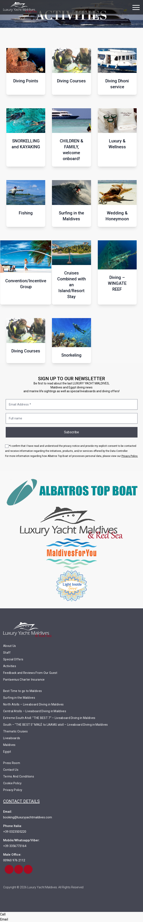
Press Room (11, 763)
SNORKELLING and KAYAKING (26, 143)
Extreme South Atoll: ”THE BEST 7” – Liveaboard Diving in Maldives (49, 718)
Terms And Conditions (18, 776)
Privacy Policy (12, 790)
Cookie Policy (12, 783)
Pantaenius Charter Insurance (24, 679)
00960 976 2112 (14, 860)
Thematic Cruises (15, 731)
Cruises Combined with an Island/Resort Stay (71, 284)
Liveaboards (11, 738)
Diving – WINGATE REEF (117, 283)
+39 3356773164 (14, 846)
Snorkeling (71, 355)
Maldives (9, 745)
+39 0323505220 (14, 832)
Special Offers (13, 659)
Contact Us (10, 769)
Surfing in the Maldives (71, 215)
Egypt (7, 751)
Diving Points (25, 80)
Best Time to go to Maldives (22, 691)
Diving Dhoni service (117, 83)
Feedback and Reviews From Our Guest (30, 672)
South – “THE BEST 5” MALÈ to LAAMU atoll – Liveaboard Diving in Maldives (55, 724)
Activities (9, 666)
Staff (7, 652)
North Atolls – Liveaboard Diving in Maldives (33, 704)
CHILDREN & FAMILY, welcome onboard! (71, 149)
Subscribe (71, 432)
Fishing (26, 212)
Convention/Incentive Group (25, 283)
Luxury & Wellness (117, 143)
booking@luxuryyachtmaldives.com (27, 817)
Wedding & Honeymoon (117, 215)
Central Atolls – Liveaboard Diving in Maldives (34, 711)
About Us (9, 646)
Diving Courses (71, 80)
